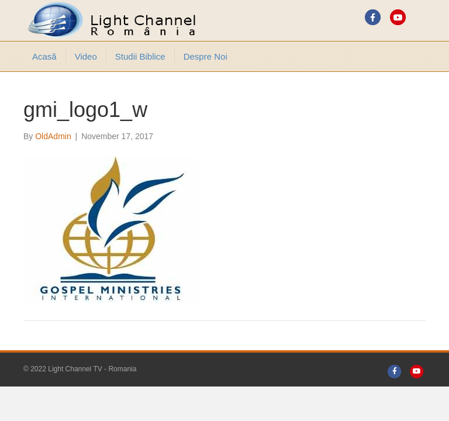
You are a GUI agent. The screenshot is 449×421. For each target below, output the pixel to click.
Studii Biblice (140, 56)
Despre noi (205, 56)
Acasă (44, 56)
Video (86, 56)
